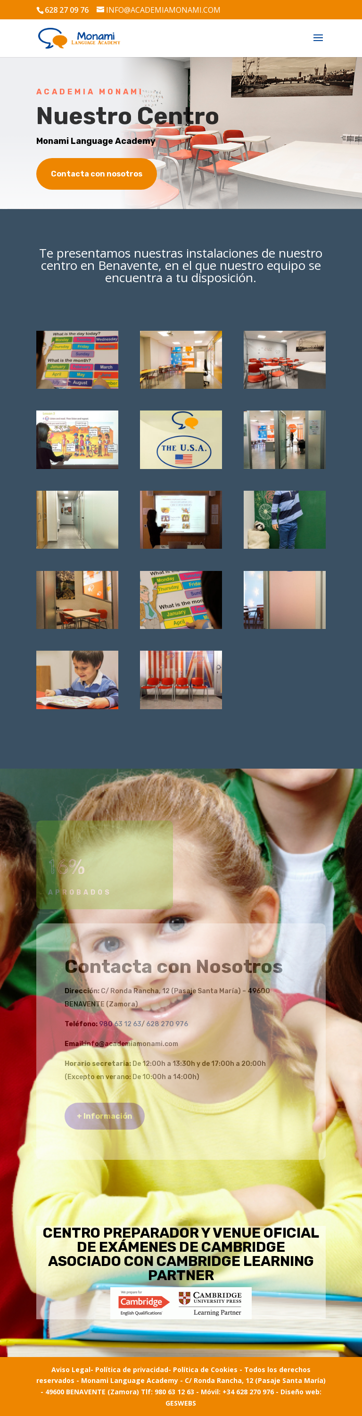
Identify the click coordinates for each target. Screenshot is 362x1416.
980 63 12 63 (120, 1024)
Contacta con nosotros (96, 173)
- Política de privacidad (129, 1369)
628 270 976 (167, 1024)
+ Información (104, 1116)
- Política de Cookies (203, 1369)
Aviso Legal (70, 1369)
